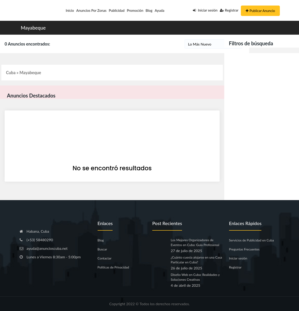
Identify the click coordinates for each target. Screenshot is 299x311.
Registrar (229, 10)
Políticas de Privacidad (113, 267)
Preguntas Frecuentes (244, 249)
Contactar (105, 258)
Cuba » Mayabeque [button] (23, 72)
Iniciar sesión (205, 10)
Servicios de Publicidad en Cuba (251, 240)
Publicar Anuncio (260, 11)
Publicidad (116, 10)
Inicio (70, 10)
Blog (149, 10)
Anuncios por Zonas (91, 10)
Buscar (102, 249)
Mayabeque (33, 27)
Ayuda (159, 10)
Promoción (135, 10)
